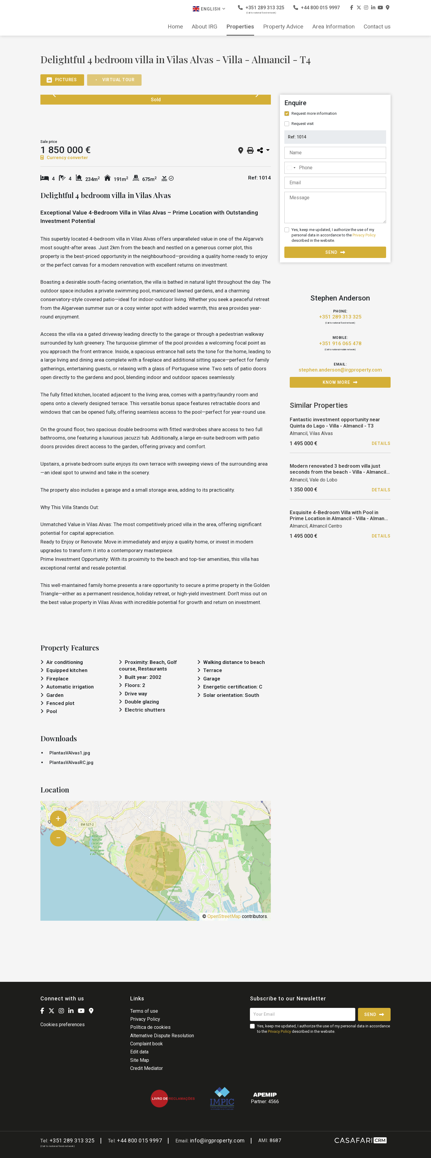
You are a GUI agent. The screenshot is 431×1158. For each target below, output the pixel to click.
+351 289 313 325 (261, 9)
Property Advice (283, 26)
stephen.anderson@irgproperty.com (340, 370)
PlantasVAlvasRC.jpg (71, 762)
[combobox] (291, 167)
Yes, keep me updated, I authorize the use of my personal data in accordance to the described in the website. (334, 235)
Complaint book (146, 1044)
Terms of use (144, 1011)
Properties (240, 26)
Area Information (333, 26)
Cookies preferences (62, 1024)
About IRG (204, 26)
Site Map (139, 1060)
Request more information (314, 113)
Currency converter (64, 157)
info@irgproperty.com (217, 1140)
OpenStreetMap (224, 916)
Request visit (303, 123)
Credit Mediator (146, 1068)
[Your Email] (302, 1014)
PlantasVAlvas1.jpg (69, 753)
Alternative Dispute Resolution (162, 1035)
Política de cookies (150, 1027)
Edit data (139, 1052)
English (209, 8)
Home (175, 26)
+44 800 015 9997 (316, 7)
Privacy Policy (364, 235)
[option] (62, 117)
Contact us (377, 26)
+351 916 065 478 (340, 343)
